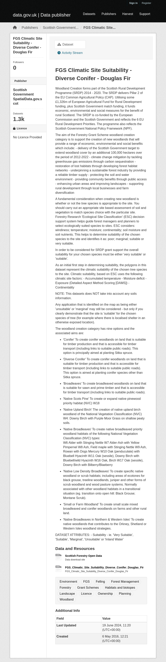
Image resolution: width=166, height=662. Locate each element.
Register (146, 3)
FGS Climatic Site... (99, 28)
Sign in (133, 3)
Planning (125, 593)
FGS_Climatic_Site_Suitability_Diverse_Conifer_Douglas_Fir (104, 567)
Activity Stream (70, 52)
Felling (100, 581)
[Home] (15, 28)
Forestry (65, 587)
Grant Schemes (88, 587)
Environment (68, 581)
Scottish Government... (61, 28)
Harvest (127, 14)
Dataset (65, 44)
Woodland (67, 599)
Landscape (67, 593)
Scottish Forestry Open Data (83, 555)
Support (144, 14)
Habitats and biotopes (120, 587)
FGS (86, 581)
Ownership (105, 593)
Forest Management (125, 581)
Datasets (89, 14)
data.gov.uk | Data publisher (42, 15)
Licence (86, 593)
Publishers (109, 14)
